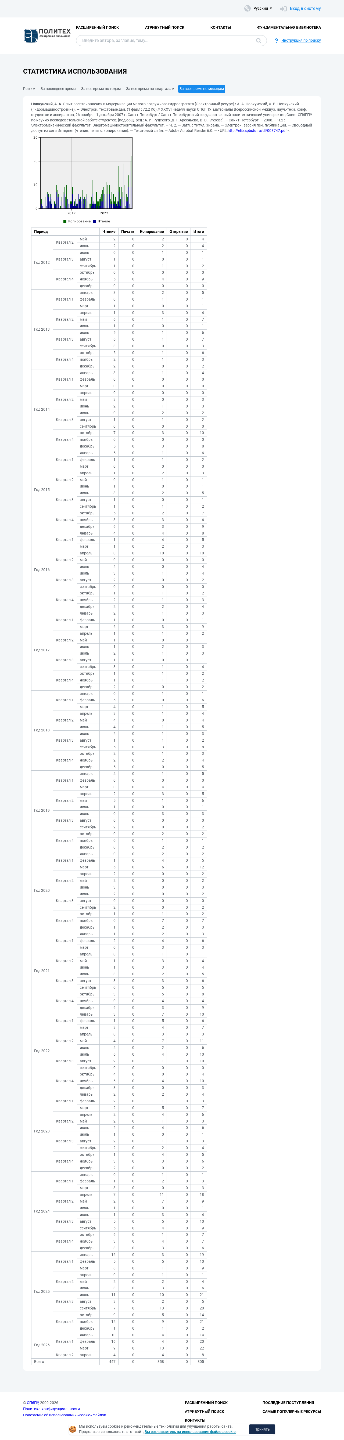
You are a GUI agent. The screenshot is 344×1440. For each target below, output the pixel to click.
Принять (262, 1429)
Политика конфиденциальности (51, 1409)
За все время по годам (101, 88)
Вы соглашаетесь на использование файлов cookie (190, 1432)
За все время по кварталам (150, 88)
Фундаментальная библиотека (289, 27)
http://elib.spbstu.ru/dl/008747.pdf (257, 130)
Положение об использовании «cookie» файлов (64, 1415)
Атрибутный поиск (164, 27)
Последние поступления (288, 1403)
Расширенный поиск (97, 27)
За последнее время (58, 88)
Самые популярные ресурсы (292, 1411)
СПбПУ (32, 1403)
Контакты (220, 27)
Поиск (258, 41)
